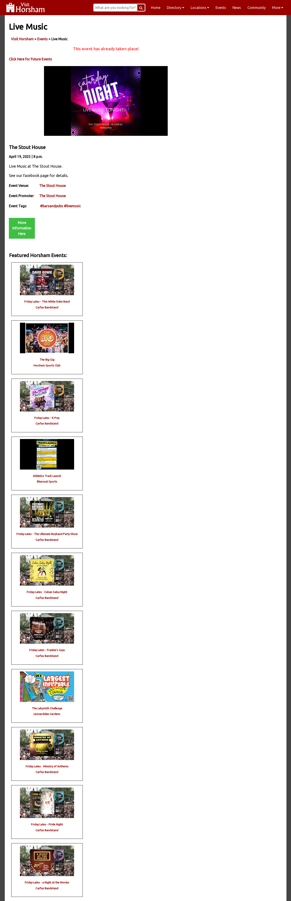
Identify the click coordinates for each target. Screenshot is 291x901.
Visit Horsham (22, 39)
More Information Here (22, 231)
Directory (175, 8)
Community (256, 8)
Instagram (118, 892)
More (277, 8)
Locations (200, 8)
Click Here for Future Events (30, 59)
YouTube (229, 892)
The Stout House (52, 189)
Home (155, 8)
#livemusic (72, 209)
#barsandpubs (51, 209)
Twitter (173, 892)
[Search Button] (143, 7)
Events (221, 8)
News (236, 8)
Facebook (62, 892)
